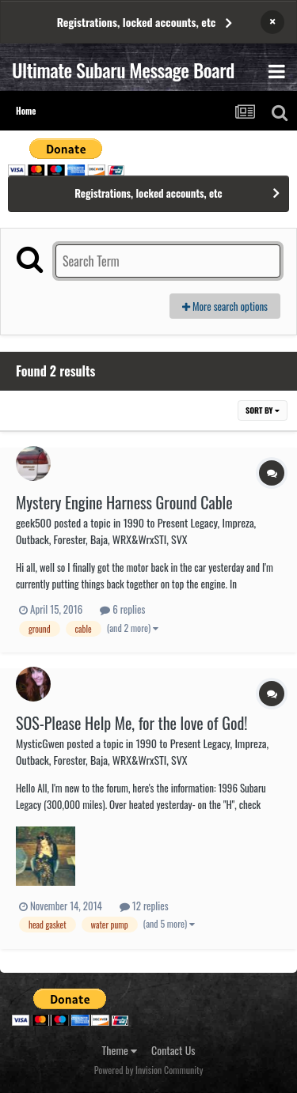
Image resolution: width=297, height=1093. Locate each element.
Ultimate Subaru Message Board (123, 69)
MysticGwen (40, 743)
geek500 (33, 522)
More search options (225, 306)
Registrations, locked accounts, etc (136, 21)
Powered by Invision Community (149, 1069)
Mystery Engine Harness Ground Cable (124, 502)
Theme (120, 1050)
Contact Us (173, 1050)
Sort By (263, 410)
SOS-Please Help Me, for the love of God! (131, 723)
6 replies (122, 609)
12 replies (144, 905)
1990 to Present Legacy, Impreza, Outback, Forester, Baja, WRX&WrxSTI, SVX (136, 530)
